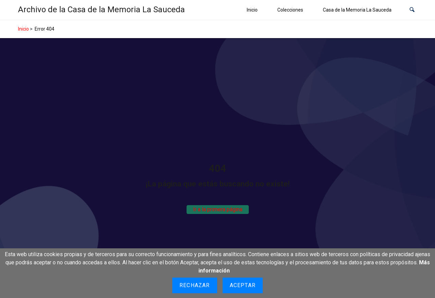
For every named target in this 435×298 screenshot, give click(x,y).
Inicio (252, 10)
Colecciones (290, 10)
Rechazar (194, 285)
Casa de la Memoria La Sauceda (357, 10)
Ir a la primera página (217, 209)
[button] (412, 10)
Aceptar (243, 285)
